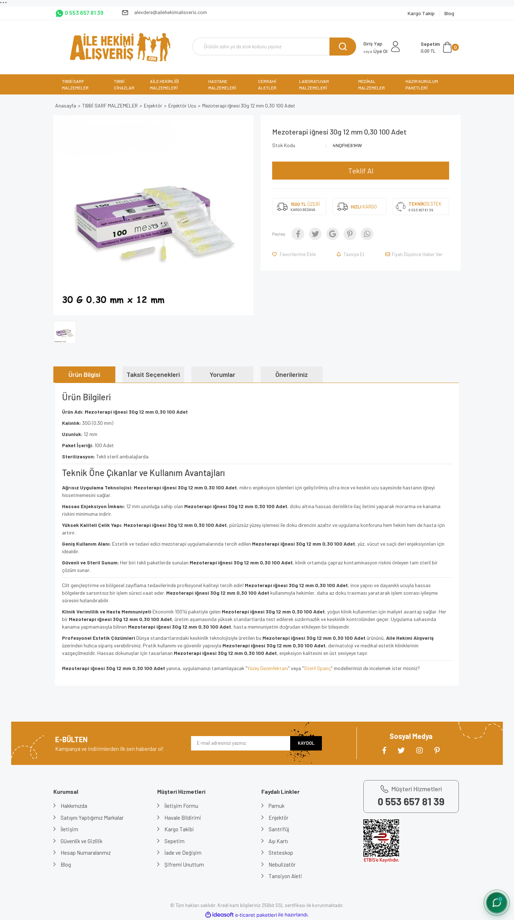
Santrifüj (279, 829)
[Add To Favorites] (294, 254)
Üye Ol (375, 51)
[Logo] (120, 47)
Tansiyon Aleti (285, 876)
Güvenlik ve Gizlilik (81, 841)
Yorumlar (222, 374)
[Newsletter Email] (240, 743)
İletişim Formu (181, 805)
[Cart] (440, 47)
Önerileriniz (291, 374)
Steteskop (281, 852)
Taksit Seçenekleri (153, 374)
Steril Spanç (317, 668)
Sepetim (174, 841)
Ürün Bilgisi (84, 374)
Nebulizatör (282, 864)
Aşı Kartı (278, 841)
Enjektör (278, 817)
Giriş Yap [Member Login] (372, 43)
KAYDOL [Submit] (306, 743)
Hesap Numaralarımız (86, 852)
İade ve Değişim (182, 852)
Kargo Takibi (179, 829)
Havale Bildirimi (182, 817)
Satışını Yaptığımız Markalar (92, 817)
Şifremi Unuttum (184, 864)
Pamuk (276, 805)
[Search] (274, 47)
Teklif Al (360, 170)
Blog (66, 864)
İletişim (69, 829)
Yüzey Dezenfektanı (267, 668)
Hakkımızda (74, 805)
